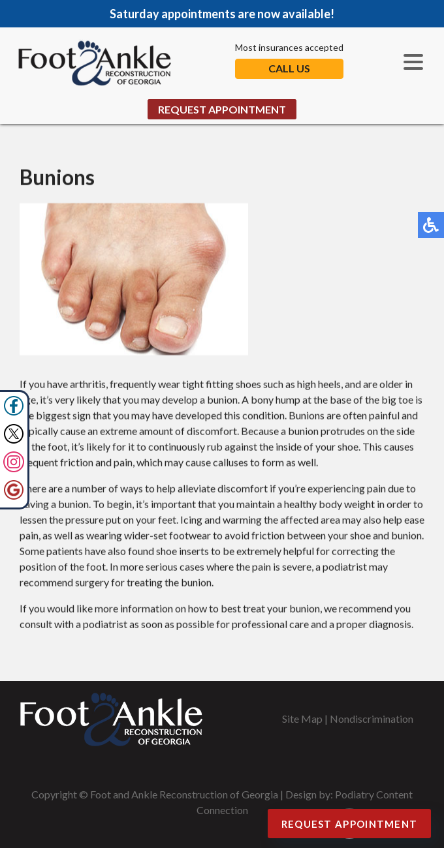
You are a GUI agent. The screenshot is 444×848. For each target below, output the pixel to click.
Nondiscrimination (371, 718)
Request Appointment (222, 109)
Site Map (302, 718)
